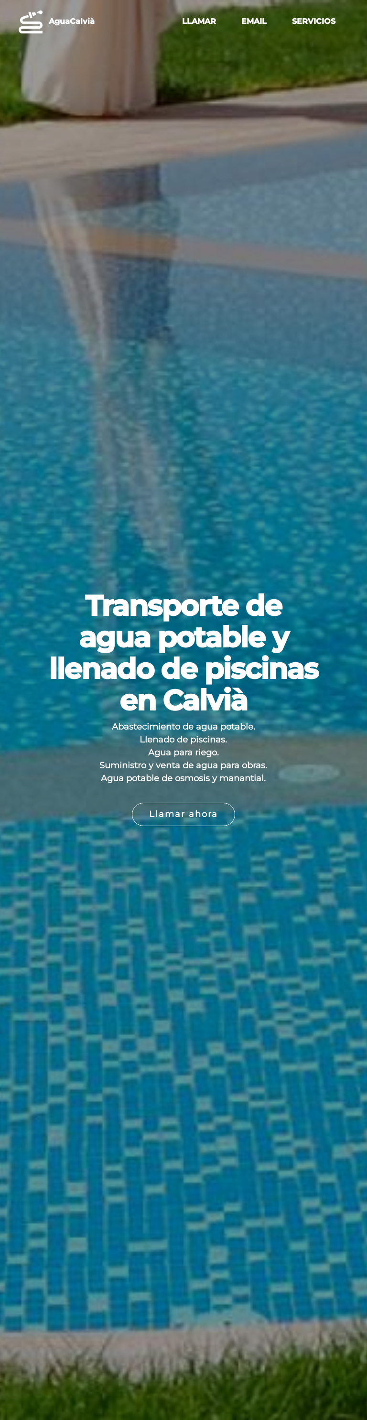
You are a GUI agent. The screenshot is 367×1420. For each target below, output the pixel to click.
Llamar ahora (183, 814)
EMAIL (254, 21)
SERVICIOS (313, 21)
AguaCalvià (72, 21)
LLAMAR (199, 21)
